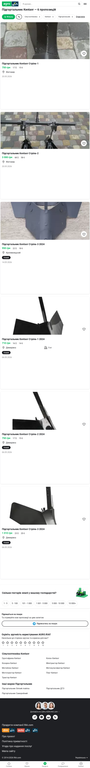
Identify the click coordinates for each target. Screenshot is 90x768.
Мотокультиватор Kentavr (58, 668)
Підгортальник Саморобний (15, 693)
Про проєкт (8, 736)
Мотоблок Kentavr (10, 668)
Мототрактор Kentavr (11, 673)
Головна (9, 764)
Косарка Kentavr (9, 663)
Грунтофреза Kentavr (11, 658)
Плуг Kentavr (52, 673)
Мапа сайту (8, 751)
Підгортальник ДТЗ (55, 688)
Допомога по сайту (45, 712)
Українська (81, 757)
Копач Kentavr (52, 658)
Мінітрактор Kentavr (55, 663)
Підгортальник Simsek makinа (15, 688)
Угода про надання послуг (17, 746)
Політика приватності (14, 741)
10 (42, 643)
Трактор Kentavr (9, 677)
